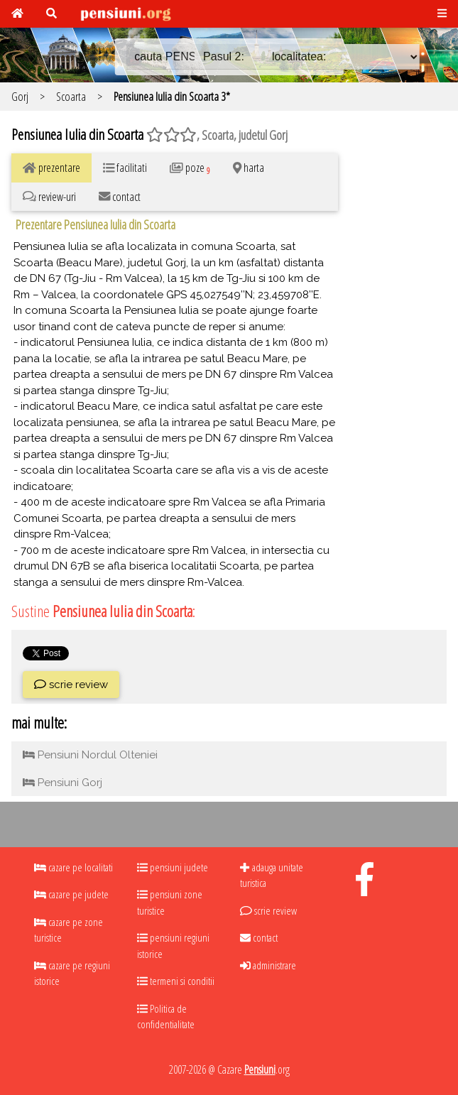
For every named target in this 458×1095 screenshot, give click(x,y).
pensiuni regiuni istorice (173, 945)
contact (259, 937)
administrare (268, 965)
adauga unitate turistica (271, 875)
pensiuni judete (172, 867)
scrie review (71, 684)
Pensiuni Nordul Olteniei (90, 754)
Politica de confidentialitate (166, 1016)
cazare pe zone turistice (68, 930)
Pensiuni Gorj (62, 782)
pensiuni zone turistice (169, 902)
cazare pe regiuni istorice (72, 973)
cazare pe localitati (73, 867)
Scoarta (71, 96)
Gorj (19, 96)
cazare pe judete (71, 894)
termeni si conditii (175, 981)
